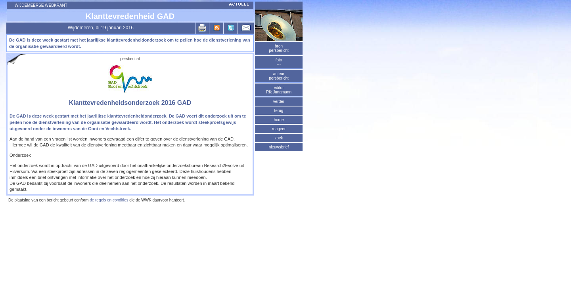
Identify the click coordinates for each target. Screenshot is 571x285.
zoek (278, 138)
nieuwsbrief (279, 147)
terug (279, 110)
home (279, 120)
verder (278, 101)
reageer (279, 129)
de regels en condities (109, 200)
